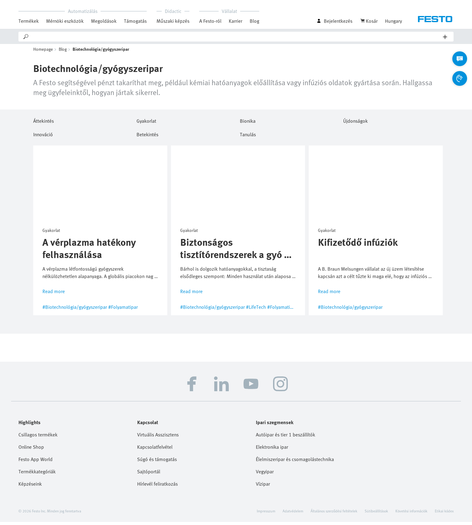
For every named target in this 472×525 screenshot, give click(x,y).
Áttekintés (43, 123)
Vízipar (263, 487)
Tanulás (248, 137)
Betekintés (147, 137)
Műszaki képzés (173, 21)
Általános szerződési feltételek (334, 514)
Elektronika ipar (272, 450)
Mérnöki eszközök (65, 21)
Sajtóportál (148, 474)
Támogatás (135, 21)
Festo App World (35, 462)
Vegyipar (265, 474)
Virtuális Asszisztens (158, 437)
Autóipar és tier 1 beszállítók (285, 437)
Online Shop (31, 450)
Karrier (235, 21)
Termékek (28, 21)
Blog (254, 21)
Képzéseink (30, 487)
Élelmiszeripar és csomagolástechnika (295, 462)
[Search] (236, 37)
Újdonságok (355, 123)
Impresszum (266, 514)
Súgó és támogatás (157, 462)
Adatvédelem (293, 514)
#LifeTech (256, 310)
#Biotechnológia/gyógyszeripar (74, 310)
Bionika (248, 123)
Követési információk (411, 514)
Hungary (393, 21)
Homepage (43, 52)
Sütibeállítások (376, 514)
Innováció (43, 137)
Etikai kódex (444, 514)
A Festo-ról (210, 21)
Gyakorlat (146, 123)
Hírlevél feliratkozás (157, 487)
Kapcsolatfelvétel (155, 450)
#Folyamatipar (123, 310)
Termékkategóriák (37, 474)
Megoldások (104, 21)
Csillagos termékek (38, 437)
